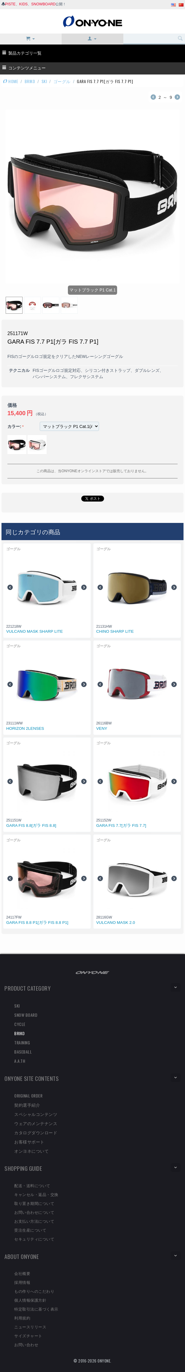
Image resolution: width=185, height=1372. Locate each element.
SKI (44, 81)
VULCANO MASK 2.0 (115, 922)
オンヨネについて (31, 1151)
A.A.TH (19, 1061)
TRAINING (22, 1042)
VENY (101, 728)
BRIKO (30, 81)
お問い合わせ (26, 1344)
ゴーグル (62, 81)
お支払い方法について (34, 1221)
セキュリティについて (34, 1239)
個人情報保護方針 (30, 1300)
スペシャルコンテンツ (35, 1114)
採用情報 (22, 1282)
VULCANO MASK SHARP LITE (34, 631)
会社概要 (22, 1273)
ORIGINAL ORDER (28, 1095)
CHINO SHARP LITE (115, 631)
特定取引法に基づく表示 (36, 1309)
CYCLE (19, 1024)
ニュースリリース (30, 1327)
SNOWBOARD (43, 4)
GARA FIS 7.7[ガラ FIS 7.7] (121, 825)
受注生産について (30, 1230)
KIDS (23, 4)
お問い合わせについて (34, 1212)
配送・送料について (32, 1185)
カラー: (14, 426)
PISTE (10, 4)
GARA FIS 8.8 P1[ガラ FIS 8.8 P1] (37, 922)
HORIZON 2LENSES (25, 728)
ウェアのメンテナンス (35, 1123)
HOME (10, 81)
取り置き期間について (34, 1203)
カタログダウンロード (35, 1132)
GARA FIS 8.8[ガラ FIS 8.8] (31, 825)
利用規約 (22, 1318)
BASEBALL (23, 1052)
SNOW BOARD (25, 1015)
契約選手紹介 (27, 1105)
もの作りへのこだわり (34, 1291)
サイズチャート (28, 1335)
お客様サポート (29, 1141)
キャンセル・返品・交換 (36, 1194)
